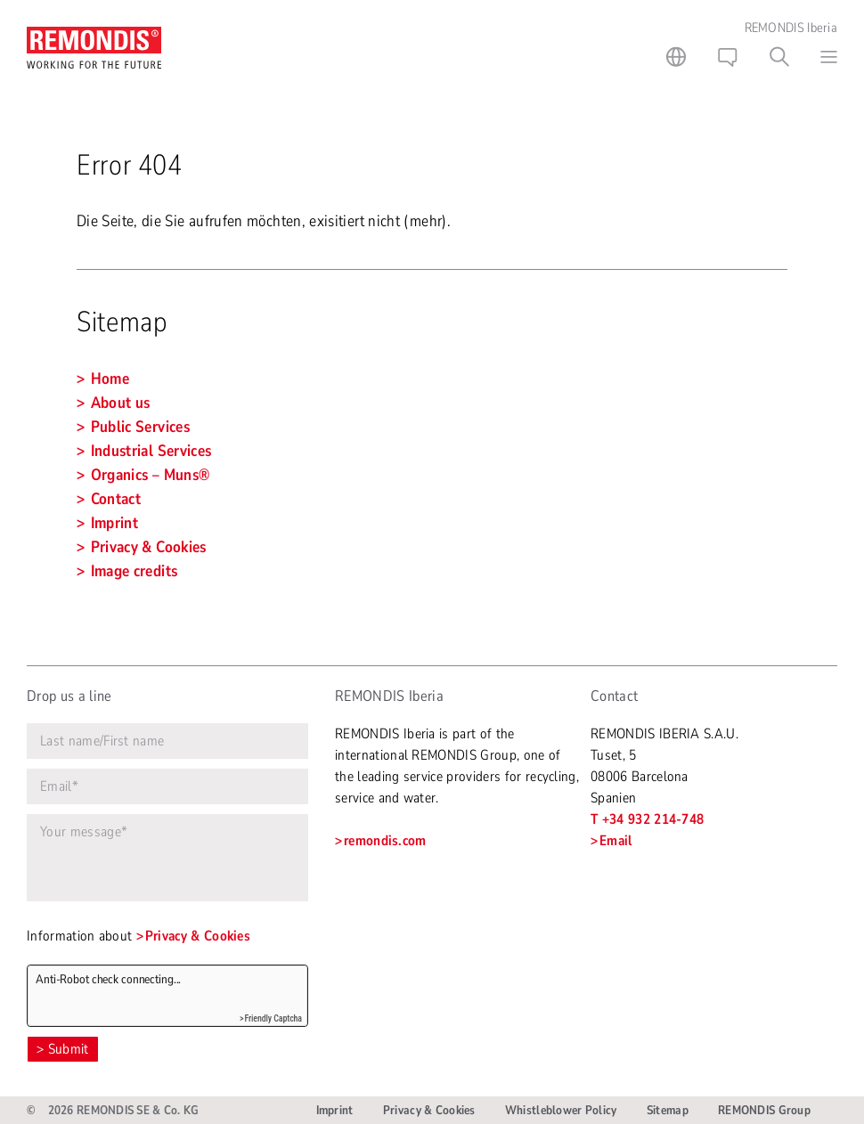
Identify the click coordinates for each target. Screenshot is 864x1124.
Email (615, 841)
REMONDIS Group (764, 1110)
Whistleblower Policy (561, 1110)
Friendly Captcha (273, 1018)
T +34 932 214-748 (647, 819)
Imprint (335, 1110)
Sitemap (668, 1110)
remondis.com (385, 841)
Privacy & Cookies (197, 936)
